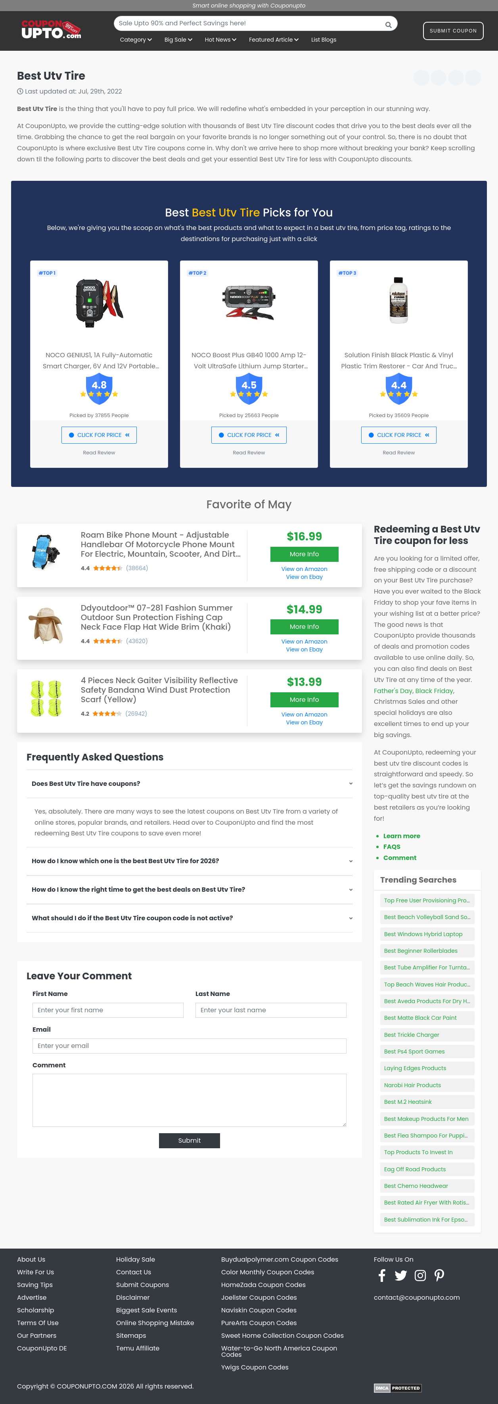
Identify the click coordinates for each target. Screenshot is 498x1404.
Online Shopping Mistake (155, 1322)
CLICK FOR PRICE (99, 435)
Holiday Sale (135, 1259)
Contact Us (133, 1272)
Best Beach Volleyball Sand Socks (430, 917)
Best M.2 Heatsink (408, 1102)
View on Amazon (305, 569)
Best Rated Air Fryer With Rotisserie (431, 1203)
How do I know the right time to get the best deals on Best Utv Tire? (138, 889)
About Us (31, 1259)
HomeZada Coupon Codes (263, 1284)
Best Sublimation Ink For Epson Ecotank (437, 1220)
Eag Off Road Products (415, 1169)
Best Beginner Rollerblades (421, 951)
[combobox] (256, 23)
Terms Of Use (38, 1322)
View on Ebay (304, 577)
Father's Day (393, 690)
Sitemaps (131, 1335)
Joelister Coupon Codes (259, 1297)
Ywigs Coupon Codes (255, 1367)
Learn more (401, 836)
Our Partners (36, 1335)
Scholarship (35, 1310)
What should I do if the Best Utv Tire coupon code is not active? (132, 918)
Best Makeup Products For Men (426, 1119)
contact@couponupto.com (417, 1297)
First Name (50, 993)
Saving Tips (35, 1284)
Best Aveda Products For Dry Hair (429, 1001)
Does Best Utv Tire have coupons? (86, 783)
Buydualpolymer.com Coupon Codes (279, 1259)
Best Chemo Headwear (416, 1186)
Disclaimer (132, 1297)
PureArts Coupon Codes (259, 1322)
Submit (189, 1140)
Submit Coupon (453, 32)
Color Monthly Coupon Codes (267, 1272)
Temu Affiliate (137, 1348)
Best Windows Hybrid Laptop (423, 934)
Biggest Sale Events (146, 1310)
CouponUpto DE (42, 1348)
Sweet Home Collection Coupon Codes (282, 1335)
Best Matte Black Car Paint (420, 1018)
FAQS (391, 846)
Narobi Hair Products (412, 1085)
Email (42, 1029)
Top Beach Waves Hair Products (428, 984)
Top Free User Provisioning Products (433, 900)
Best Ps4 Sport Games (414, 1051)
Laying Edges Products (415, 1068)
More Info (304, 554)
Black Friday (434, 690)
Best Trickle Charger (411, 1035)
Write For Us (35, 1272)
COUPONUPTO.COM (87, 1386)
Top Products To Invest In (418, 1152)
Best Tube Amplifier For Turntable (429, 967)
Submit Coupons (142, 1284)
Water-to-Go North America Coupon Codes (279, 1351)
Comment (49, 1065)
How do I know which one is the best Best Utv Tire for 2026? (125, 861)
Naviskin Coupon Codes (259, 1310)
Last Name (212, 993)
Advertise (32, 1297)
